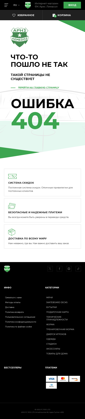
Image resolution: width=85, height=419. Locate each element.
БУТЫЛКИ (51, 307)
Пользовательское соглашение (20, 317)
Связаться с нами (13, 297)
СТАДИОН (51, 344)
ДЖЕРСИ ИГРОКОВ (56, 334)
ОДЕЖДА (51, 339)
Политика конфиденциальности (20, 322)
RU (16, 5)
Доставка (9, 307)
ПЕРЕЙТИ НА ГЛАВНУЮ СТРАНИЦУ (38, 87)
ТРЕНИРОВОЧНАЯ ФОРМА (60, 329)
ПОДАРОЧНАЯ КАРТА (57, 312)
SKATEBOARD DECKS (57, 302)
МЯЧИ (49, 297)
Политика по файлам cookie (18, 326)
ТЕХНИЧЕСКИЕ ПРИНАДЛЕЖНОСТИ (57, 318)
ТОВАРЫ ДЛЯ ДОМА (57, 353)
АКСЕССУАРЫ (53, 349)
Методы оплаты (12, 302)
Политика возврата (14, 312)
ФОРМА (50, 324)
